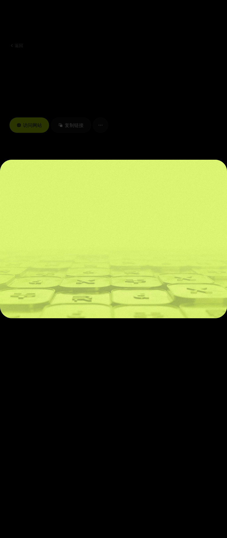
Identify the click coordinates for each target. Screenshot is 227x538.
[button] (194, 14)
